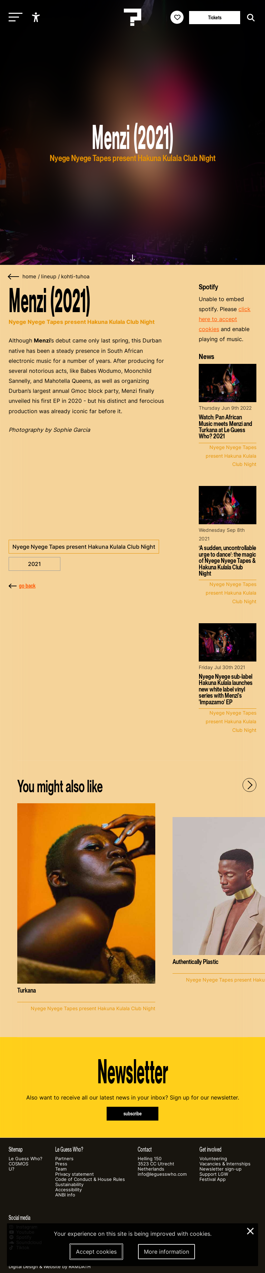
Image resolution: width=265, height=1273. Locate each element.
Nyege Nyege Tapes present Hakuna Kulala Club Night (83, 546)
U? (11, 1169)
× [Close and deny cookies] (251, 1230)
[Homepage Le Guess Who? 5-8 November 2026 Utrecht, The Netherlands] (132, 17)
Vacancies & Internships (225, 1163)
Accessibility (68, 1189)
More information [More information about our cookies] (166, 1251)
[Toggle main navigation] (14, 17)
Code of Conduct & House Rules (90, 1179)
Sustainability (69, 1184)
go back (22, 585)
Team (61, 1169)
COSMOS (18, 1163)
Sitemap (16, 1149)
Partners (64, 1158)
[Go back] (14, 276)
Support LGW (213, 1174)
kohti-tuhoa (75, 277)
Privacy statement (74, 1174)
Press (61, 1163)
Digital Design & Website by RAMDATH (50, 1266)
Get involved (210, 1149)
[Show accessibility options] (37, 17)
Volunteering (213, 1158)
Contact (145, 1149)
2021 (34, 563)
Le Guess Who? (25, 1158)
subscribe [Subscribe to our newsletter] (133, 1113)
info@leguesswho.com (162, 1174)
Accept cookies (96, 1251)
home (29, 277)
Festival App (212, 1179)
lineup (48, 277)
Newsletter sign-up (220, 1169)
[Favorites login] (177, 17)
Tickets (215, 17)
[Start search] (249, 18)
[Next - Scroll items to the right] (249, 785)
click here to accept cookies (225, 319)
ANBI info (65, 1194)
